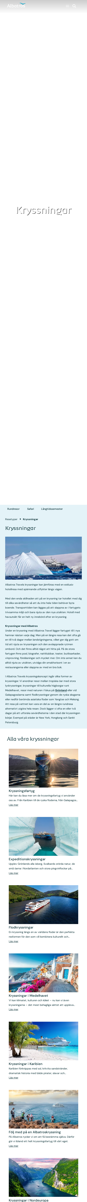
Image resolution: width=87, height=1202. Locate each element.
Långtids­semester (52, 508)
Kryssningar (30, 519)
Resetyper (11, 519)
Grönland (61, 690)
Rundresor (13, 508)
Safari (30, 508)
